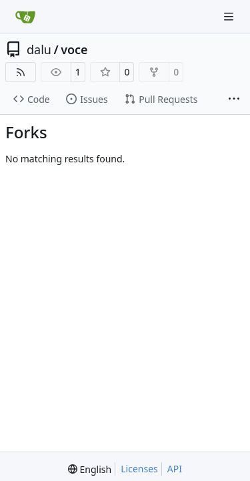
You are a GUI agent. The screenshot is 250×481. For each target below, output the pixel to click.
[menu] (89, 469)
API (174, 468)
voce (74, 49)
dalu (39, 49)
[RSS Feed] (20, 72)
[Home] (25, 17)
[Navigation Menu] (230, 16)
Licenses (139, 468)
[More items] (234, 99)
